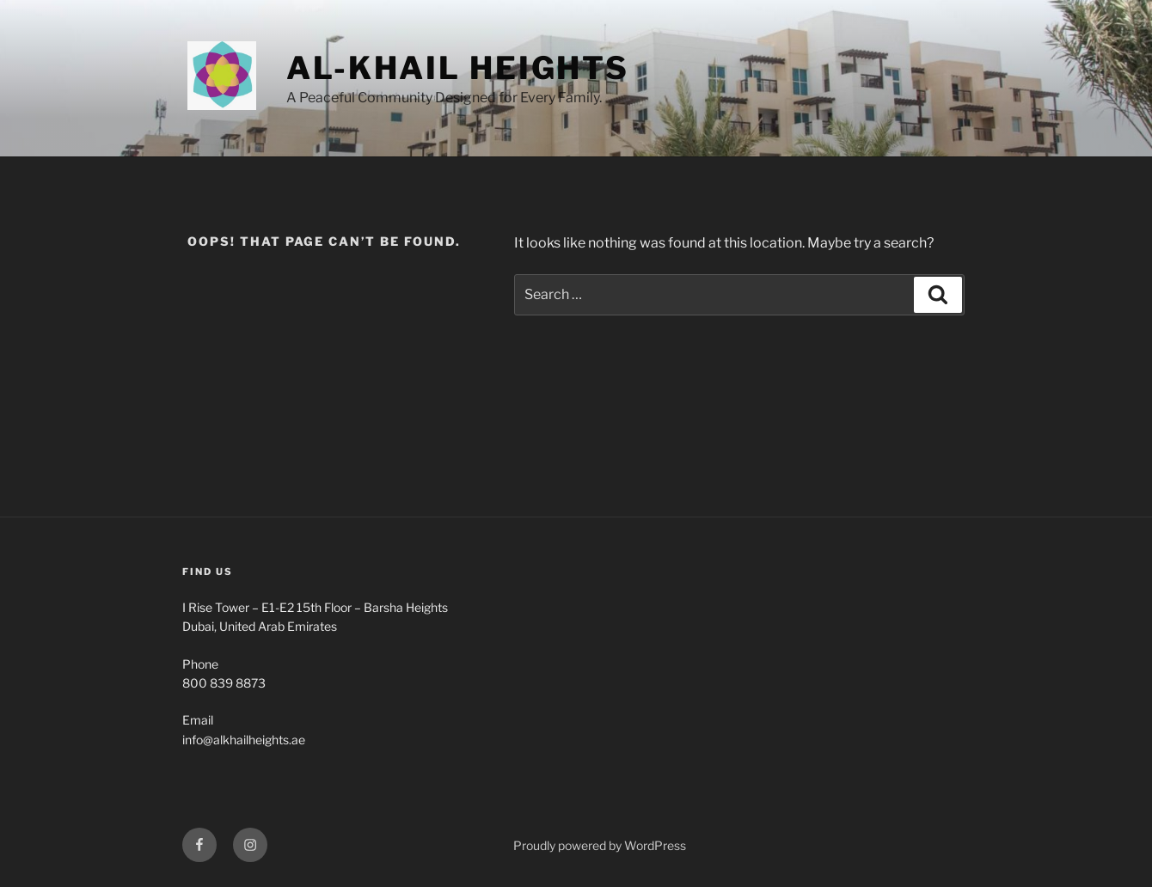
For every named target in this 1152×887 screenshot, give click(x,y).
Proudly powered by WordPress (599, 845)
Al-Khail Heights (457, 68)
